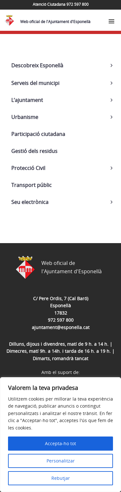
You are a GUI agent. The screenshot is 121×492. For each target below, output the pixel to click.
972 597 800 (60, 320)
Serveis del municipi (35, 83)
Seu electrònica (29, 202)
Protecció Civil (28, 168)
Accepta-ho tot (60, 443)
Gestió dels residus (34, 151)
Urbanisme (24, 117)
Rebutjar (60, 478)
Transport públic (31, 185)
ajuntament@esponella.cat (61, 327)
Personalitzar (61, 461)
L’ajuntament (27, 100)
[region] (60, 434)
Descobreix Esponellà (37, 65)
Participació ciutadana (38, 134)
